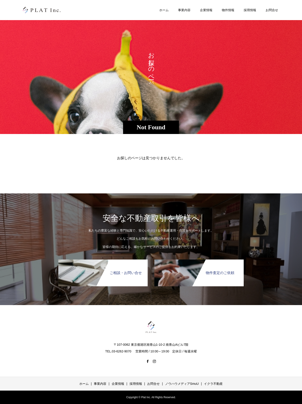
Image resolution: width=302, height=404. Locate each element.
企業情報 (206, 10)
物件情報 (228, 10)
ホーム (164, 10)
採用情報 (250, 10)
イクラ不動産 (213, 383)
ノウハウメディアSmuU (182, 383)
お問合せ (272, 10)
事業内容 (184, 10)
